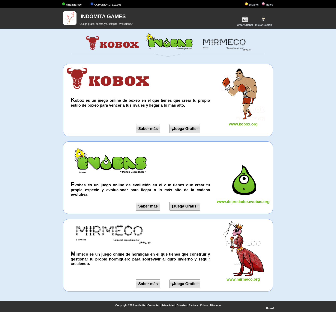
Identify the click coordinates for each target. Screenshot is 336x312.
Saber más (148, 129)
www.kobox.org (243, 122)
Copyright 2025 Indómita (130, 305)
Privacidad (168, 305)
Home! (270, 308)
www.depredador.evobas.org (243, 199)
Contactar (153, 305)
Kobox (204, 305)
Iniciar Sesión (263, 21)
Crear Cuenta (245, 21)
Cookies (182, 305)
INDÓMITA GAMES (103, 16)
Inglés (267, 4)
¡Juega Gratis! (185, 129)
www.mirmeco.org (243, 277)
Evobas (193, 305)
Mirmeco (215, 305)
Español (251, 4)
